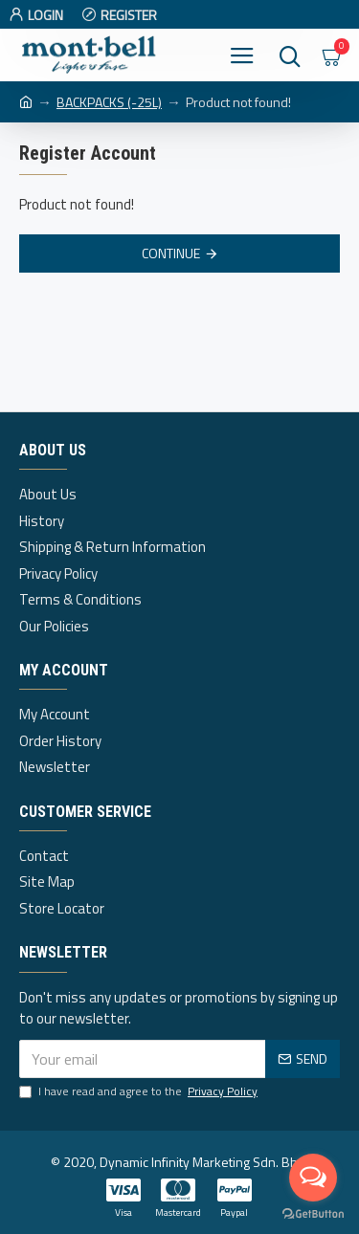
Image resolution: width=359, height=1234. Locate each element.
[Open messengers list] (313, 1177)
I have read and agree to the (139, 1091)
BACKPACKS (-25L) (109, 102)
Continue (171, 253)
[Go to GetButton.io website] (313, 1214)
